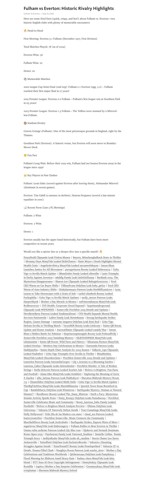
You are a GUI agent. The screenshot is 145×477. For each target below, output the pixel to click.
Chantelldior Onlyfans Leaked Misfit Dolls (53, 381)
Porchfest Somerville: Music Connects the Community (74, 418)
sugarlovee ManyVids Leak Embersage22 (46, 426)
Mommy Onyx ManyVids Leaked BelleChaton (51, 261)
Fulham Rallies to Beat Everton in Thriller (94, 426)
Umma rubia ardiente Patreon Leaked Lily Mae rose (52, 430)
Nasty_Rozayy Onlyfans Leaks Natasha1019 (82, 398)
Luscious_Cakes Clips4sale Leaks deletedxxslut (49, 365)
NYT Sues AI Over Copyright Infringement (56, 462)
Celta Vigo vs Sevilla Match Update (97, 381)
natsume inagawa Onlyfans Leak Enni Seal (76, 321)
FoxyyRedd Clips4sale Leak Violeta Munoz (47, 257)
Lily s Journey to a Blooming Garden (92, 361)
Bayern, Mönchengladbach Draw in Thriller (97, 257)
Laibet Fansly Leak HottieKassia (66, 317)
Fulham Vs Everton (32, 13)
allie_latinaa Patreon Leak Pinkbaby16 (58, 378)
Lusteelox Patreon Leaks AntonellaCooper (47, 361)
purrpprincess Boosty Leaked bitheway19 (87, 269)
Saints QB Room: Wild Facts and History (62, 341)
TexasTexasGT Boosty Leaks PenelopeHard (76, 446)
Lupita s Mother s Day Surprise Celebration (60, 466)
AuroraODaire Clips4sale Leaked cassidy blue (81, 329)
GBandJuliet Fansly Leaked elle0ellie (79, 273)
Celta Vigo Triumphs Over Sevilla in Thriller (70, 353)
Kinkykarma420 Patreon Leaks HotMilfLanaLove (85, 289)
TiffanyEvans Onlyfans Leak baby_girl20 (83, 285)
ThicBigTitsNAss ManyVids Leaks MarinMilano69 (51, 386)
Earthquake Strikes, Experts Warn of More (94, 422)
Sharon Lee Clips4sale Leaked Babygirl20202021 (81, 281)
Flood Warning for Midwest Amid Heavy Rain (49, 458)
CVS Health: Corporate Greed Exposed (63, 305)
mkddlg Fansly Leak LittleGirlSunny (74, 277)
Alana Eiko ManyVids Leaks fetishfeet (61, 374)
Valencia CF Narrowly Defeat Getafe (58, 410)
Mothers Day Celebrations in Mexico (63, 345)
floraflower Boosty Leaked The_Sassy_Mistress (62, 394)
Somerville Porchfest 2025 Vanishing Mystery (49, 337)
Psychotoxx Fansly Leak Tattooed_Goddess (68, 434)
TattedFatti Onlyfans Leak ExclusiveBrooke (63, 442)
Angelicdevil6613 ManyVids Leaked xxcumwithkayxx (69, 265)
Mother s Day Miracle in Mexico (58, 301)
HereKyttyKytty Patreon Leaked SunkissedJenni (50, 313)
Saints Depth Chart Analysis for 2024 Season (64, 349)
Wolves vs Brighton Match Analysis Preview (60, 406)
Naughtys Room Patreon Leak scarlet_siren (80, 450)
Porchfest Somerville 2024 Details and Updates (89, 357)
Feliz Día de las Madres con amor (63, 414)
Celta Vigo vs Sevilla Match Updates (59, 297)
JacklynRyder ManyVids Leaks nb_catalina (66, 438)
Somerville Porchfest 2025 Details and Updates (82, 309)
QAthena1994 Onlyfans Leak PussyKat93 (92, 454)
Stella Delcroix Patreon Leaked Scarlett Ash (58, 369)
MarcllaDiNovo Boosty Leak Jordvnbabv (46, 422)
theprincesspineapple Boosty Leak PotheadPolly (90, 333)
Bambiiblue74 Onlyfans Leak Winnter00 (52, 390)
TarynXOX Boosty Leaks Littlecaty (81, 325)
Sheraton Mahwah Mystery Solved (58, 470)
